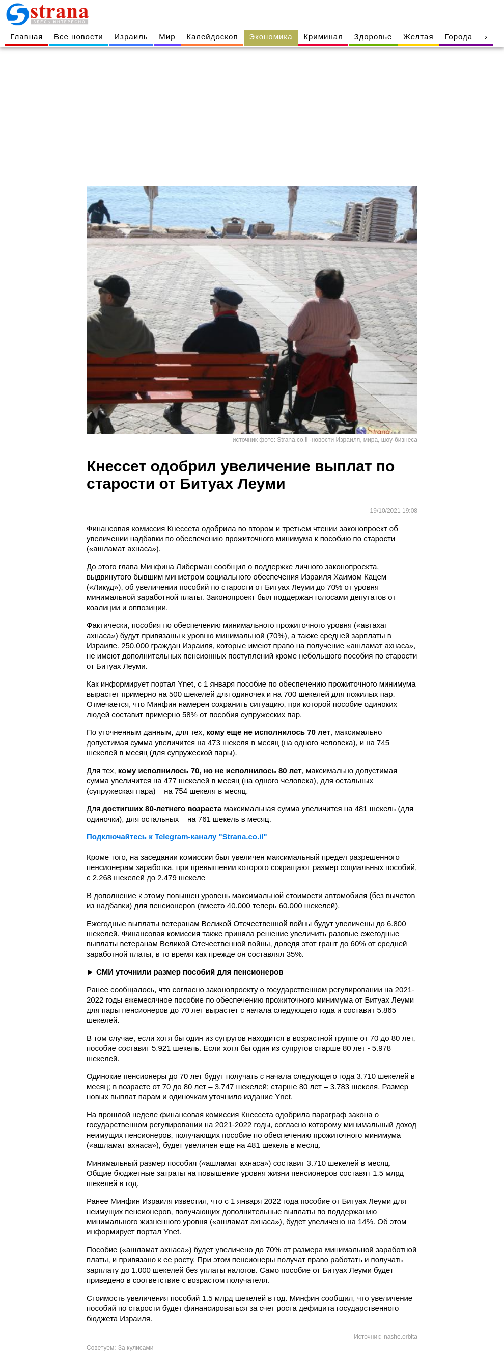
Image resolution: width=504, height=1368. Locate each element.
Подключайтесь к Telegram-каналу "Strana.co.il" (177, 836)
